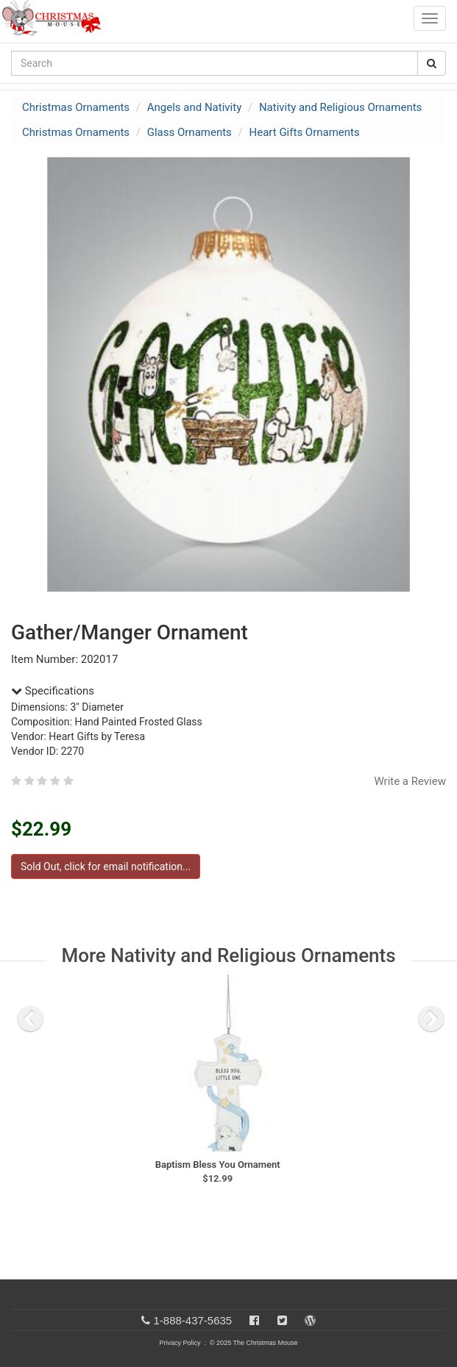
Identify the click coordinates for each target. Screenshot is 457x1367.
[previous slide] (30, 1018)
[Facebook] (254, 1320)
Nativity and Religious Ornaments (340, 107)
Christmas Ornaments (76, 107)
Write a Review (410, 781)
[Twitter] (282, 1320)
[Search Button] (431, 63)
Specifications (52, 690)
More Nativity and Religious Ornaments (228, 955)
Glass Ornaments (189, 132)
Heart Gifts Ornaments (304, 132)
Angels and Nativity (194, 107)
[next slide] (431, 1018)
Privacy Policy (179, 1342)
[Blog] (310, 1320)
